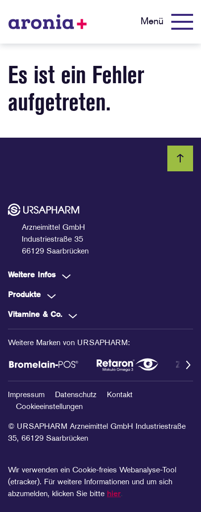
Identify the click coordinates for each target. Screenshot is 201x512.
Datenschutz (77, 395)
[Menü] (167, 22)
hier (114, 494)
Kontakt (120, 395)
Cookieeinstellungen (49, 407)
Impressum (27, 395)
